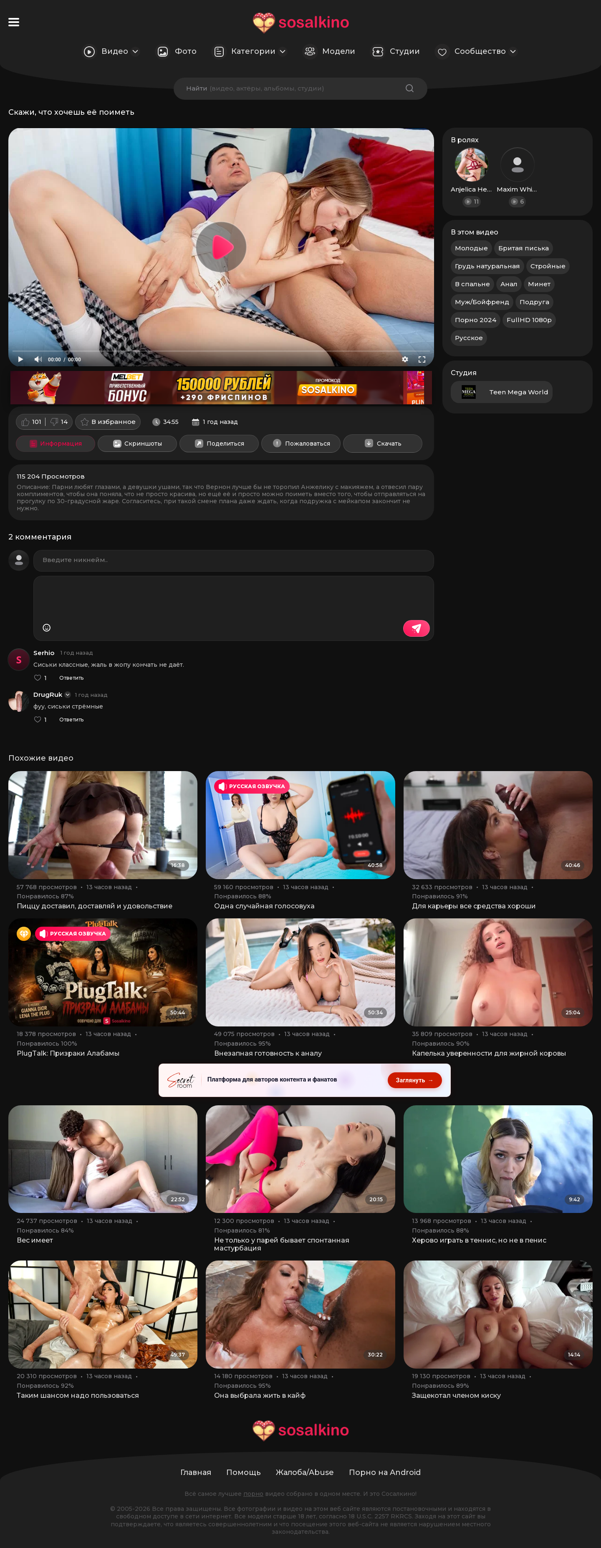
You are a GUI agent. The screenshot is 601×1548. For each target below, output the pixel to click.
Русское (469, 338)
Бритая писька (523, 248)
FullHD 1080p (529, 320)
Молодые (471, 248)
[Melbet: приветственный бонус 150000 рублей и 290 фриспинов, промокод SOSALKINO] (221, 387)
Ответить (71, 678)
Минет (539, 284)
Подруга (534, 302)
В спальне (472, 284)
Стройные (548, 266)
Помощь (243, 1472)
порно (253, 1494)
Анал (509, 284)
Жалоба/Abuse (305, 1472)
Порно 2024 (475, 320)
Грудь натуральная (487, 266)
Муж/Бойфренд (482, 302)
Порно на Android (385, 1472)
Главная (195, 1472)
